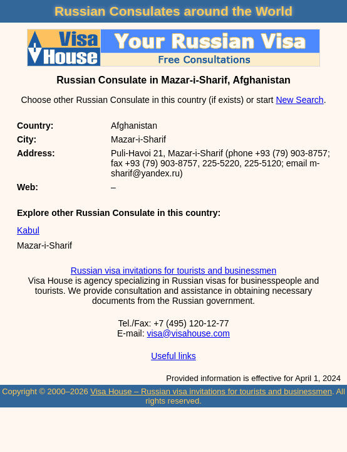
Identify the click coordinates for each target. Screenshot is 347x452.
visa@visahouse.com (188, 333)
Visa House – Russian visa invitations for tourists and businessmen (211, 391)
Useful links (173, 356)
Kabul (28, 230)
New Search (299, 100)
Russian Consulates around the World (173, 11)
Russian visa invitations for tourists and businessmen (173, 271)
